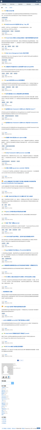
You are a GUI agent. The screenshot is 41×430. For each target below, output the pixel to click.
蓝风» (6, 19)
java (4, 394)
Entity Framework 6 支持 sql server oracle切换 (18, 152)
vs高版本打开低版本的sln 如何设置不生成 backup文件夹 (19, 66)
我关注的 (12, 4)
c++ (4, 401)
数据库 (4, 393)
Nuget (3, 313)
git (5, 46)
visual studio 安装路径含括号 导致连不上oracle (17, 333)
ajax (3, 258)
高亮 (10, 60)
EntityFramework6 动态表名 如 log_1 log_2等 (17, 24)
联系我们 (9, 428)
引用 (6, 204)
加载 (10, 229)
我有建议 (4, 423)
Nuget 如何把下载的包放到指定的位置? (16, 306)
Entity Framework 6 (9, 115)
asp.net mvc (5, 399)
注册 (40, 1)
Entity (12, 31)
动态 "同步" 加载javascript (12, 223)
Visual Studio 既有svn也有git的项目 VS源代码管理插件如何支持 (22, 38)
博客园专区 (5, 409)
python (4, 411)
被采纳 (11, 7)
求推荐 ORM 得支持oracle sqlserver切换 (16, 137)
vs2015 (3, 243)
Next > (22, 360)
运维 (7, 102)
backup (15, 73)
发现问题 (4, 421)
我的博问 (20, 4)
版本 (17, 87)
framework (8, 87)
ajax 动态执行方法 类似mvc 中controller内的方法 (18, 250)
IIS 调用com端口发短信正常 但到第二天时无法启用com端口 (21, 276)
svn (3, 46)
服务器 (3, 102)
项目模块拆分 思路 (7, 291)
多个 (9, 204)
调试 (8, 243)
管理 (17, 46)
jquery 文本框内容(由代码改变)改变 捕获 (16, 211)
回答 (6, 7)
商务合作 (14, 428)
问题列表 (4, 4)
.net (4, 400)
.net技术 (5, 387)
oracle (18, 161)
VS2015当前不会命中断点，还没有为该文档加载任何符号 (20, 236)
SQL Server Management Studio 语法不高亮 (17, 53)
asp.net (5, 390)
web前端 (5, 404)
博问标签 (29, 4)
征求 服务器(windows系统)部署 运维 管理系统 (17, 93)
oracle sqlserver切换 (10, 146)
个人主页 (37, 4)
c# (4, 388)
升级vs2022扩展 (10, 10)
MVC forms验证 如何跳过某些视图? (14, 346)
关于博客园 (4, 428)
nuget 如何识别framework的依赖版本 (15, 80)
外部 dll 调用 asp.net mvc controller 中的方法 (17, 168)
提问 (2, 7)
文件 (19, 229)
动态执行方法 (8, 258)
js (3, 407)
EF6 (3, 115)
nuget (3, 87)
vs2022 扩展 (4, 17)
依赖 (13, 87)
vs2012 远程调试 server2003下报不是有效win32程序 (16, 320)
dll (2, 204)
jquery (4, 406)
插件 (13, 46)
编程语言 (5, 403)
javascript (15, 229)
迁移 (11, 73)
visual (3, 73)
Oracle (16, 115)
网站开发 (5, 391)
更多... (3, 414)
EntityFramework (5, 31)
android (5, 413)
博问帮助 (4, 419)
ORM (3, 146)
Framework (17, 31)
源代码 (9, 46)
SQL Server (4, 60)
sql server (13, 161)
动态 (3, 229)
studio (7, 73)
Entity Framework (5, 161)
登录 (37, 1)
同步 (7, 229)
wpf (4, 410)
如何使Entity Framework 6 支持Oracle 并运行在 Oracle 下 (20, 109)
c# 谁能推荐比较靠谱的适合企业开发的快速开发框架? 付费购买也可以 (20, 265)
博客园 (23, 428)
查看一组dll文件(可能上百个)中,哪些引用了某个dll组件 (19, 196)
